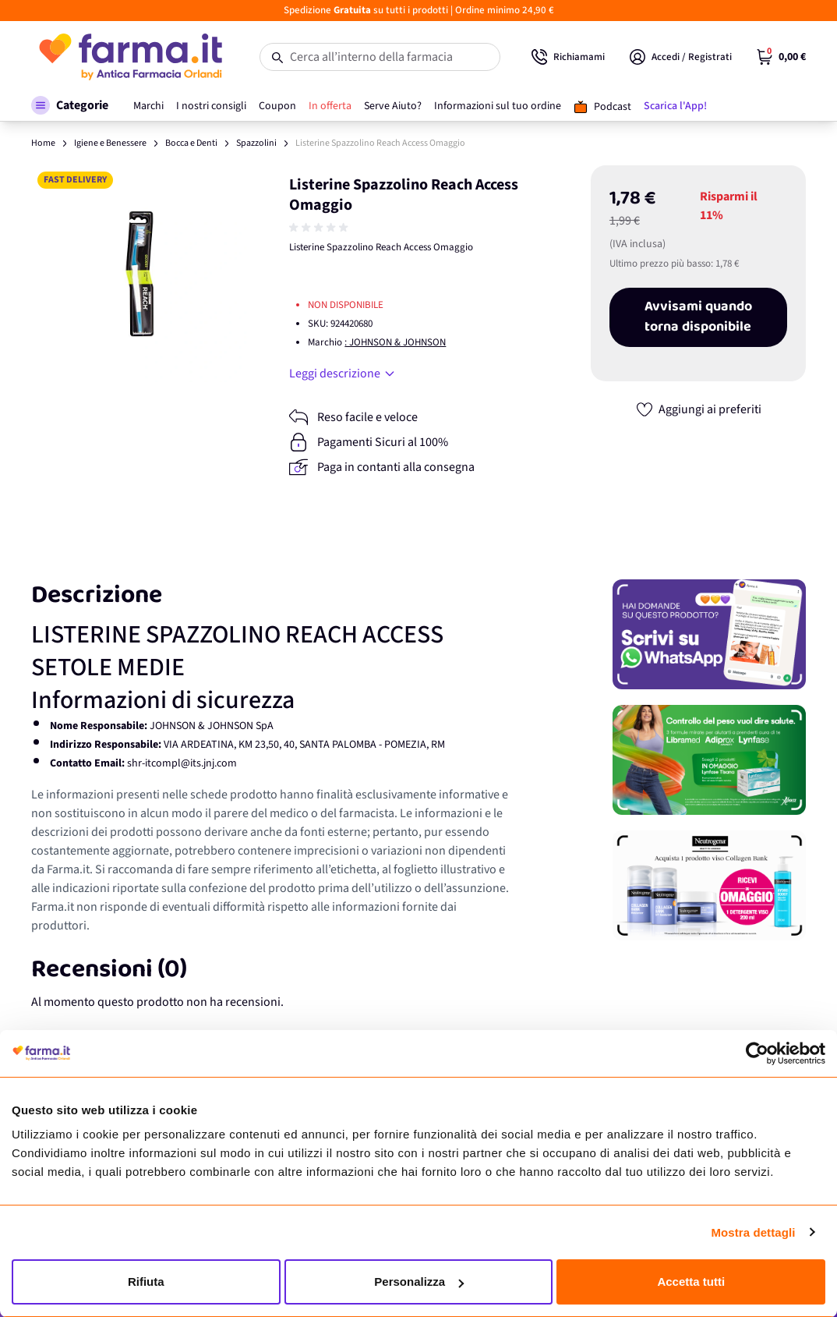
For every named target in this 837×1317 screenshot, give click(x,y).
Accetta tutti (691, 1281)
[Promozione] (710, 634)
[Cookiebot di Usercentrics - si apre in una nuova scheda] (757, 1053)
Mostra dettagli (753, 1232)
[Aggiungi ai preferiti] (698, 409)
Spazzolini (256, 143)
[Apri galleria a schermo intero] (139, 273)
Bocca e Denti (191, 143)
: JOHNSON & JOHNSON (395, 342)
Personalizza (419, 1281)
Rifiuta (146, 1281)
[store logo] (129, 57)
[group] (320, 227)
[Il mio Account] (681, 57)
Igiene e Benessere (110, 143)
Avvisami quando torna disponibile (698, 317)
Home (43, 143)
